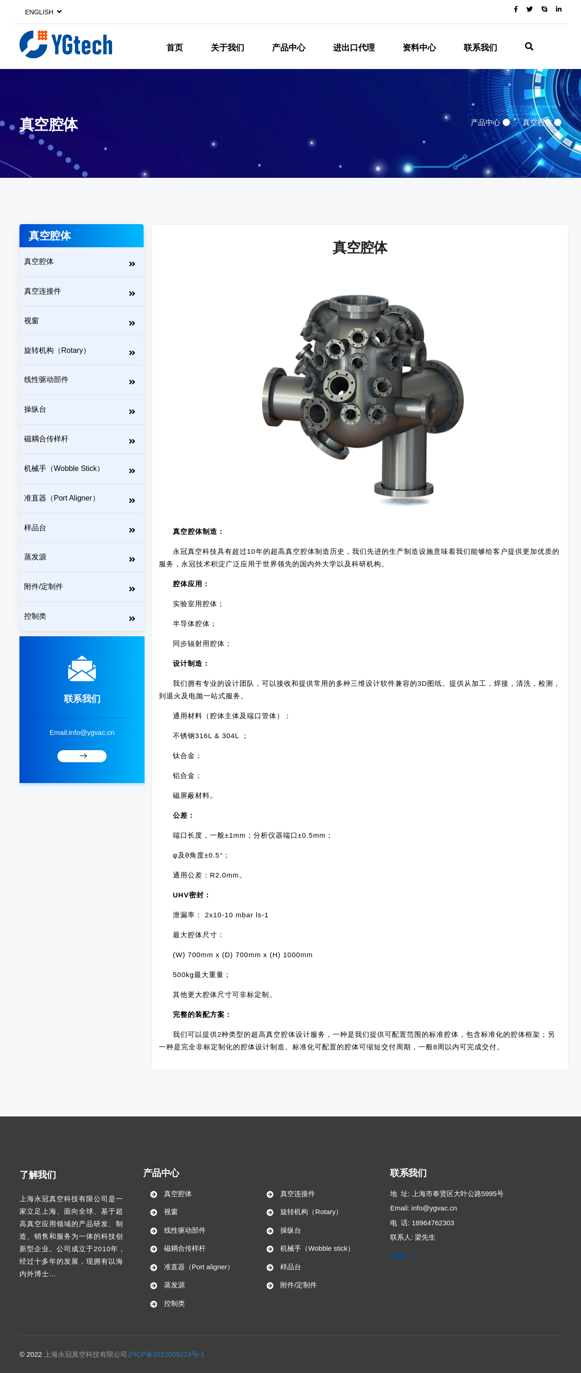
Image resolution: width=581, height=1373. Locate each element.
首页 (174, 47)
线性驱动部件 (46, 379)
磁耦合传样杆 (46, 439)
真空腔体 (537, 122)
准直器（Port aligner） (62, 498)
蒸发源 (35, 557)
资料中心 (419, 47)
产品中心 (288, 47)
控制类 (35, 616)
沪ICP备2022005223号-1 (166, 1354)
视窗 (31, 321)
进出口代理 (354, 47)
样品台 (35, 528)
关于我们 (227, 47)
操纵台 (35, 409)
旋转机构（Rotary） (57, 350)
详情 (401, 1256)
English (43, 12)
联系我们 (480, 47)
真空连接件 (42, 291)
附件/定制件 (43, 586)
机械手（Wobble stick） (64, 468)
